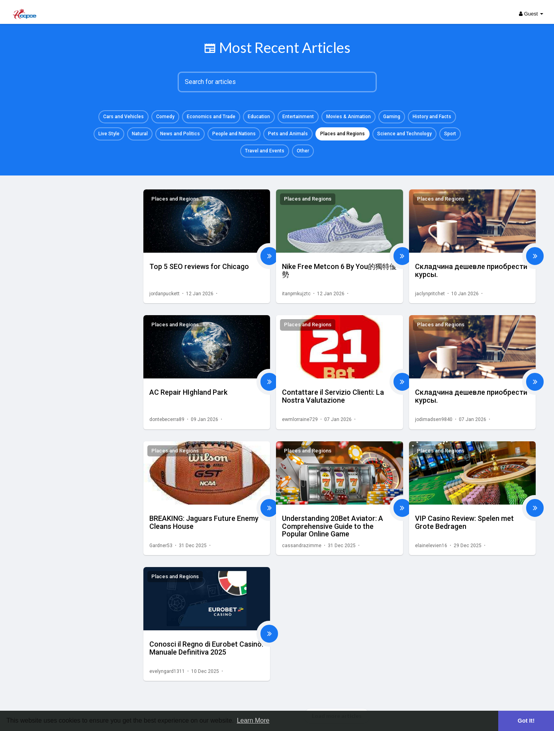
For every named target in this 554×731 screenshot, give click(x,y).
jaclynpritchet (430, 293)
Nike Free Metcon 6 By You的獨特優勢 (339, 270)
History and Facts (432, 116)
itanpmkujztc (296, 293)
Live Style (108, 133)
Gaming (391, 116)
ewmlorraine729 (300, 419)
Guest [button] (531, 14)
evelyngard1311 (167, 671)
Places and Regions (342, 133)
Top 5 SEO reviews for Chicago (199, 266)
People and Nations (234, 133)
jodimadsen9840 (433, 419)
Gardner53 (160, 545)
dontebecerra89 (166, 419)
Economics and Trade (211, 116)
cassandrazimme (301, 545)
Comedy (165, 116)
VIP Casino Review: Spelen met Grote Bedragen (464, 522)
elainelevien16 (431, 545)
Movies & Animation (348, 116)
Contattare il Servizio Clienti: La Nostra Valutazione (333, 396)
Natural (140, 133)
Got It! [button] (526, 720)
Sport (450, 133)
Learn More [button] (253, 720)
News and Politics (180, 133)
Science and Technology (404, 133)
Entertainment (298, 116)
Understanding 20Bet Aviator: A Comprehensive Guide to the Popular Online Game (332, 526)
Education (259, 116)
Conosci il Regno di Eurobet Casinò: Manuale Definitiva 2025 (206, 648)
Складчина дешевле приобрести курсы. (471, 270)
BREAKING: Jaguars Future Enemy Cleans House (203, 522)
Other (303, 151)
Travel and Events (264, 151)
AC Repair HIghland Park (188, 392)
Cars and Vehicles (123, 116)
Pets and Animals (288, 133)
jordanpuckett (164, 293)
